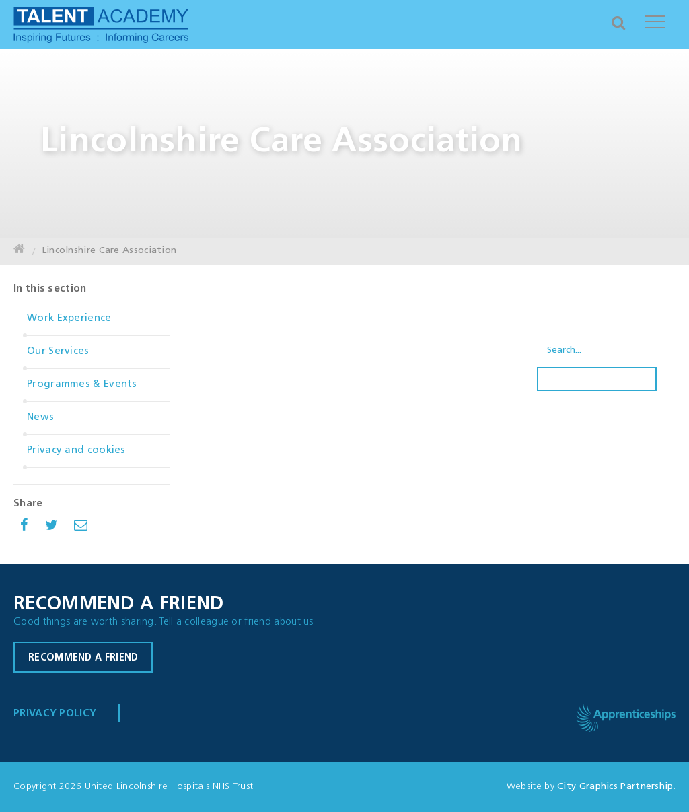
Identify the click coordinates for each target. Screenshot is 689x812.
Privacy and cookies (76, 451)
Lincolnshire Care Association (109, 251)
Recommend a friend (83, 658)
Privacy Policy (54, 714)
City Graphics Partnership (615, 787)
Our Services (58, 352)
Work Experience (69, 319)
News (40, 418)
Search (597, 379)
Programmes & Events (82, 385)
